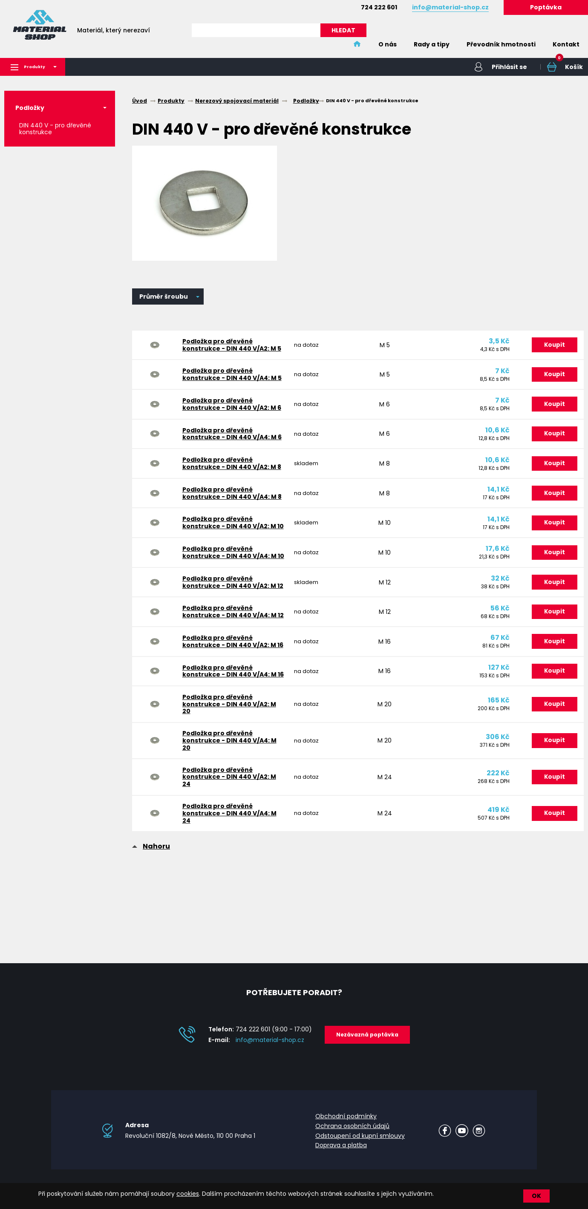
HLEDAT (343, 30)
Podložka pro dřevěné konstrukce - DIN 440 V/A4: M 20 (228, 792)
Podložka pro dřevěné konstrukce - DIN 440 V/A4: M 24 (228, 871)
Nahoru (156, 906)
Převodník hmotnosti (501, 44)
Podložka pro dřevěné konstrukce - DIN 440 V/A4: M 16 (231, 717)
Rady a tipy (432, 44)
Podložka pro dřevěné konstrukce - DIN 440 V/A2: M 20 (228, 753)
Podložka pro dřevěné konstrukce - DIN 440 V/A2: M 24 (228, 831)
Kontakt (566, 44)
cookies (187, 1193)
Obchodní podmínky (346, 1122)
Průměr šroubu (163, 297)
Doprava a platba (341, 1152)
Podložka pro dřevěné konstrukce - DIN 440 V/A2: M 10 (231, 549)
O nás (387, 44)
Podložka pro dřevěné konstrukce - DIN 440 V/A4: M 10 (232, 582)
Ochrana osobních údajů (352, 1132)
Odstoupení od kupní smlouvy (360, 1142)
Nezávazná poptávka (367, 1041)
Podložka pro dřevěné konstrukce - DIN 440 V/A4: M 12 (231, 650)
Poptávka (546, 7)
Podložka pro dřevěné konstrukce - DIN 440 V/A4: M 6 (230, 448)
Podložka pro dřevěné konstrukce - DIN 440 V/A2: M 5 (230, 347)
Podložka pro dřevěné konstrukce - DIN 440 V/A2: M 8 (230, 482)
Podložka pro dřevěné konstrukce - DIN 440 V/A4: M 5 (230, 381)
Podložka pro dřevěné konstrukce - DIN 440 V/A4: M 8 (230, 515)
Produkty (37, 67)
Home (357, 44)
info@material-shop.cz (270, 1046)
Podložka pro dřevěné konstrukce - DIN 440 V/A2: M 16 (231, 683)
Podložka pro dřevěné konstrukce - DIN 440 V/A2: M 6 (230, 415)
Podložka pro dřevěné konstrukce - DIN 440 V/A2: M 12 (231, 616)
